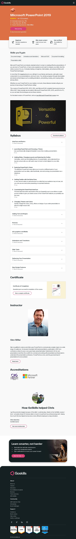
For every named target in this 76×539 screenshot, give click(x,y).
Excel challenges (14, 506)
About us (12, 483)
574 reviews (24, 18)
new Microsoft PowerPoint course (46, 95)
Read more (15, 361)
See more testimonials (18, 426)
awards (21, 490)
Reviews (12, 492)
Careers (12, 485)
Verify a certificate (15, 518)
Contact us (13, 512)
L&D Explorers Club (15, 502)
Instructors (13, 487)
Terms (11, 494)
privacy (17, 494)
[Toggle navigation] (74, 3)
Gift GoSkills (13, 496)
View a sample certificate (22, 293)
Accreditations (14, 490)
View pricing (18, 28)
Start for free (18, 456)
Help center (13, 516)
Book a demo (13, 514)
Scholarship (13, 504)
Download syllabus (58, 135)
